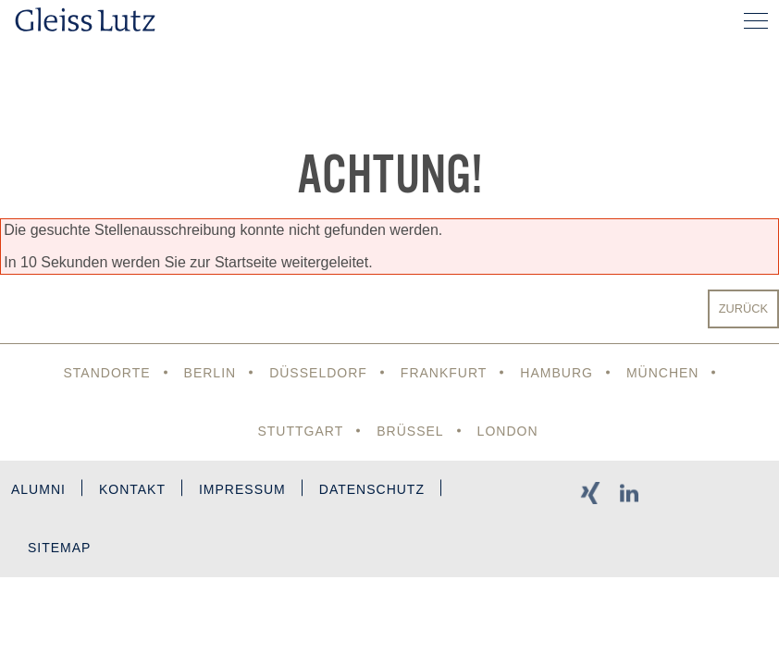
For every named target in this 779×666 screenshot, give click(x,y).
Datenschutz (372, 489)
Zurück (743, 308)
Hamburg (556, 372)
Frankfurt (444, 372)
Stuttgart (300, 431)
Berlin (210, 372)
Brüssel (410, 431)
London (507, 431)
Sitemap (59, 547)
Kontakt (132, 489)
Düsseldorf (318, 372)
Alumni (38, 489)
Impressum (242, 489)
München (662, 372)
